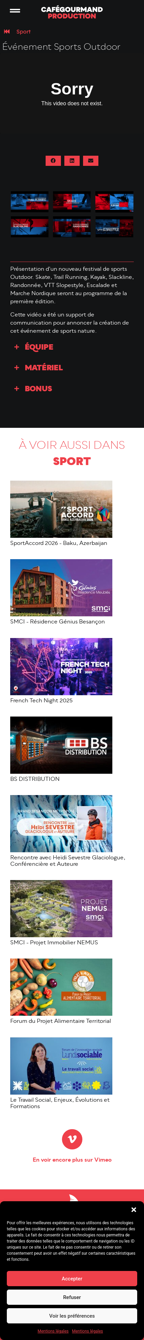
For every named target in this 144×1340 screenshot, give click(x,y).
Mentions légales (53, 1331)
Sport (23, 32)
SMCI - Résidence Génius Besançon (57, 623)
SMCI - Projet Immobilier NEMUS (54, 944)
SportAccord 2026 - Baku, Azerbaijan (58, 545)
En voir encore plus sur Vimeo (72, 1161)
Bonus (38, 390)
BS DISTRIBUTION (35, 780)
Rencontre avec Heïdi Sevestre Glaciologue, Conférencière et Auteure (67, 862)
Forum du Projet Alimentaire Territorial (60, 1022)
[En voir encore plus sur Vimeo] (72, 1140)
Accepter (72, 1279)
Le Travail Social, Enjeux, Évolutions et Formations (60, 1104)
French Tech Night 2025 (41, 702)
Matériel (44, 369)
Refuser (72, 1297)
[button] (133, 1209)
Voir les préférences (72, 1316)
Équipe (39, 348)
